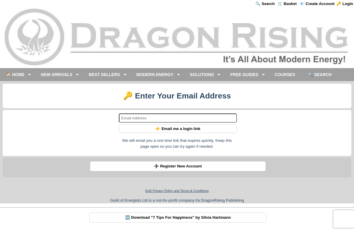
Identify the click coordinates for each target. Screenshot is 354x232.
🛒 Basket (287, 3)
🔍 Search (265, 3)
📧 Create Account (317, 3)
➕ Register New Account (178, 166)
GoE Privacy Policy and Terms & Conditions (177, 190)
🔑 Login (344, 3)
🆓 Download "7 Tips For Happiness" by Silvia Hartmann (178, 217)
